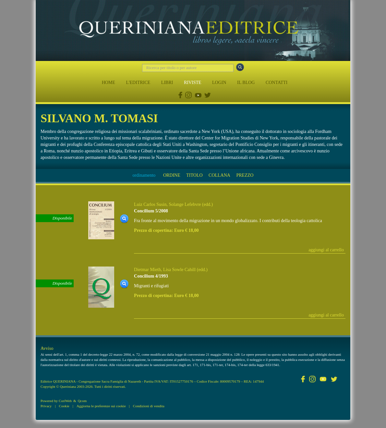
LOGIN (219, 82)
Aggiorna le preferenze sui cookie (101, 406)
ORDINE (171, 175)
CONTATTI (276, 82)
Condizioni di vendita (148, 406)
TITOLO (194, 175)
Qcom (82, 401)
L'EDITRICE (138, 82)
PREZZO (244, 175)
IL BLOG (246, 82)
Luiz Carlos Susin (150, 204)
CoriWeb (65, 401)
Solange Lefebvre (185, 204)
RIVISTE (192, 82)
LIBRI (167, 82)
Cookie (64, 406)
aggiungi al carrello (326, 249)
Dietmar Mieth (147, 269)
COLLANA (219, 175)
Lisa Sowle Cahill (179, 269)
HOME (108, 82)
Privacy (46, 406)
